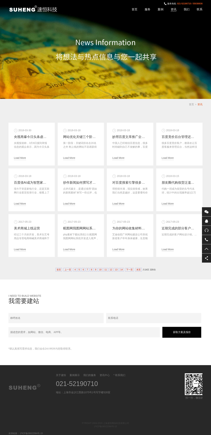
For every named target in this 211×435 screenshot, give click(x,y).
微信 (206, 211)
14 (121, 269)
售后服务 (206, 230)
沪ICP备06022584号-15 (105, 426)
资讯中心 (105, 375)
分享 (206, 258)
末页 (138, 269)
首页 (134, 9)
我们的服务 (89, 375)
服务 (147, 9)
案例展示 (75, 375)
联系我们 (120, 375)
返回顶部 (206, 248)
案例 (160, 9)
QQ (206, 221)
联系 (200, 9)
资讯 (173, 9)
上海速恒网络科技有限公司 (35, 8)
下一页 (129, 269)
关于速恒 (61, 375)
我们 (186, 9)
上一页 (68, 269)
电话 (206, 239)
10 (100, 269)
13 (116, 269)
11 (105, 269)
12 (111, 269)
